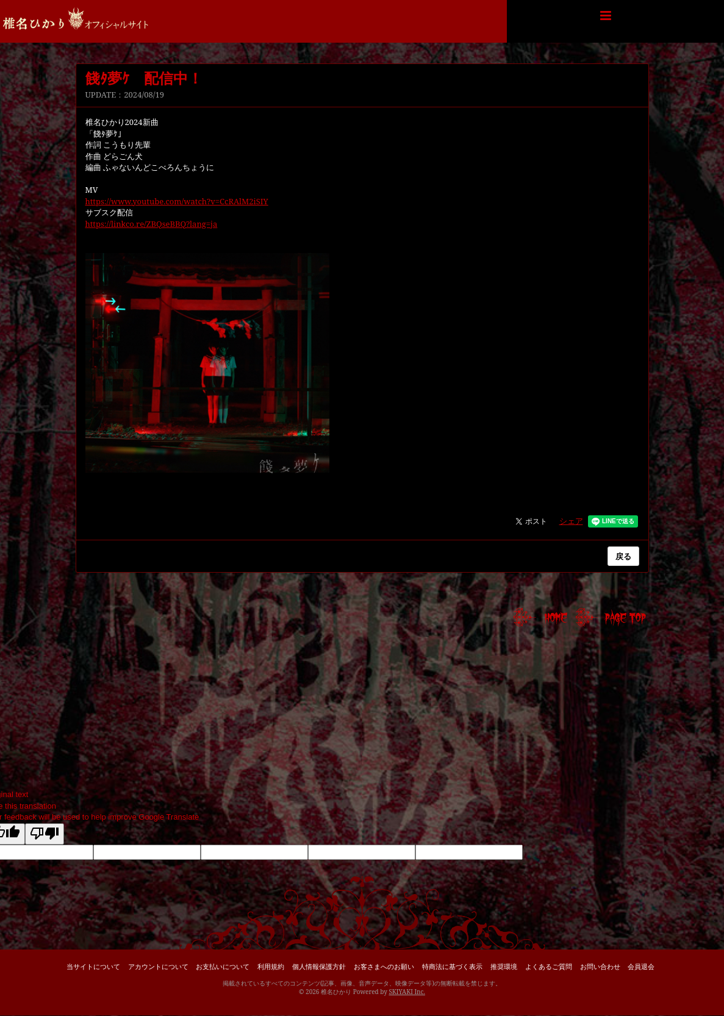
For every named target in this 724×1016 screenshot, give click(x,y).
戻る (623, 556)
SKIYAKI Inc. (407, 991)
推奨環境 (503, 966)
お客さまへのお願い (384, 966)
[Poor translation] (44, 834)
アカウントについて (158, 966)
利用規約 (270, 966)
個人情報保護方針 (319, 966)
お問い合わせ (600, 966)
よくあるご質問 (548, 966)
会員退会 (641, 966)
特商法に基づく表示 (452, 966)
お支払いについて (222, 966)
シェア (571, 520)
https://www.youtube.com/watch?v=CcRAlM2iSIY (176, 201)
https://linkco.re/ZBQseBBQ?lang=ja (151, 223)
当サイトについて (93, 966)
